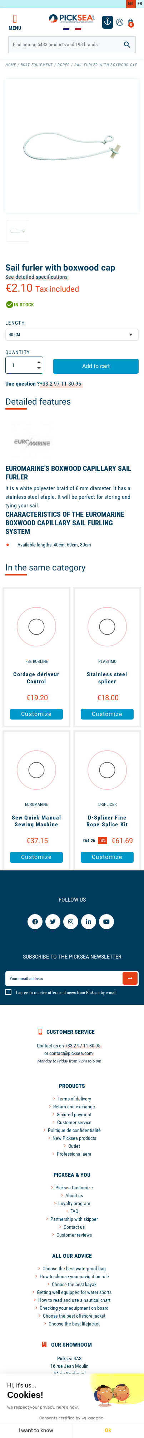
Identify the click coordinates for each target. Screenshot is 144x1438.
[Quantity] (24, 365)
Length (15, 323)
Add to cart (96, 366)
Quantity (17, 352)
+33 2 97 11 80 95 (60, 383)
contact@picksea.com (71, 1053)
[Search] (72, 44)
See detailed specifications (36, 276)
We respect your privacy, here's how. (43, 1407)
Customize (36, 714)
